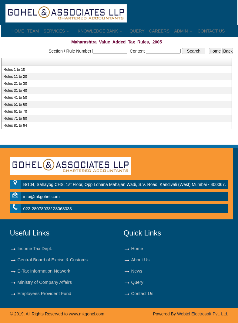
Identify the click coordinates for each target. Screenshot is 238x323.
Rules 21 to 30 (15, 83)
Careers (159, 31)
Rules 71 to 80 (15, 118)
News (136, 271)
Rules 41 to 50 (15, 97)
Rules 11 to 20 (15, 76)
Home (18, 31)
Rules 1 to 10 (14, 69)
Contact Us (211, 31)
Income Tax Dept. (35, 248)
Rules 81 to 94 (15, 125)
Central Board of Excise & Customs (53, 259)
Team (33, 31)
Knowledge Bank (100, 31)
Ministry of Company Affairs (45, 282)
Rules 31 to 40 (15, 90)
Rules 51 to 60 (15, 104)
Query (137, 31)
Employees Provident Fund (44, 293)
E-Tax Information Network (44, 271)
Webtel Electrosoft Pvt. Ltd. (202, 313)
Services (56, 31)
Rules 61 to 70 (15, 111)
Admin (183, 31)
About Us (140, 259)
